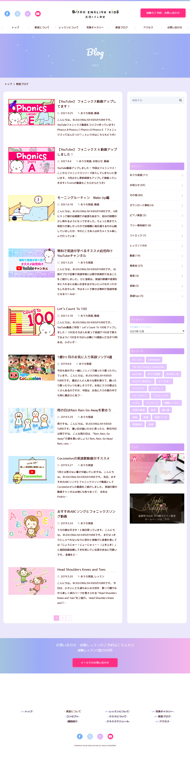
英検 (134, 417)
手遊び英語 (138, 410)
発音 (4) (134, 275)
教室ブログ (22, 84)
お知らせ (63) (137, 185)
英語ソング (161, 417)
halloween (154, 359)
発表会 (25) (136, 265)
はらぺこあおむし (142, 381)
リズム (136, 403)
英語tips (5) (136, 296)
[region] (157, 133)
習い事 (165, 410)
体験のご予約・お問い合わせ (166, 13)
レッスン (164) (138, 245)
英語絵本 (137, 424)
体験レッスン (171, 403)
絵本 (153, 410)
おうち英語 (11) (139, 175)
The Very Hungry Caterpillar (148, 367)
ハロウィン (157, 388)
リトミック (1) (138, 235)
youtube (137, 374)
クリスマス (138, 388)
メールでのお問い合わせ (99, 662)
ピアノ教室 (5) (138, 215)
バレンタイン (139, 395)
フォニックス (160, 395)
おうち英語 (154, 374)
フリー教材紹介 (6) (140, 225)
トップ (8, 84)
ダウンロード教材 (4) (142, 205)
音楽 (150, 424)
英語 (145, 417)
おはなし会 (172, 374)
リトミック (152, 403)
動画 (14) (135, 255)
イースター (164, 381)
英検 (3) (134, 286)
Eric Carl (137, 359)
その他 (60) (136, 195)
